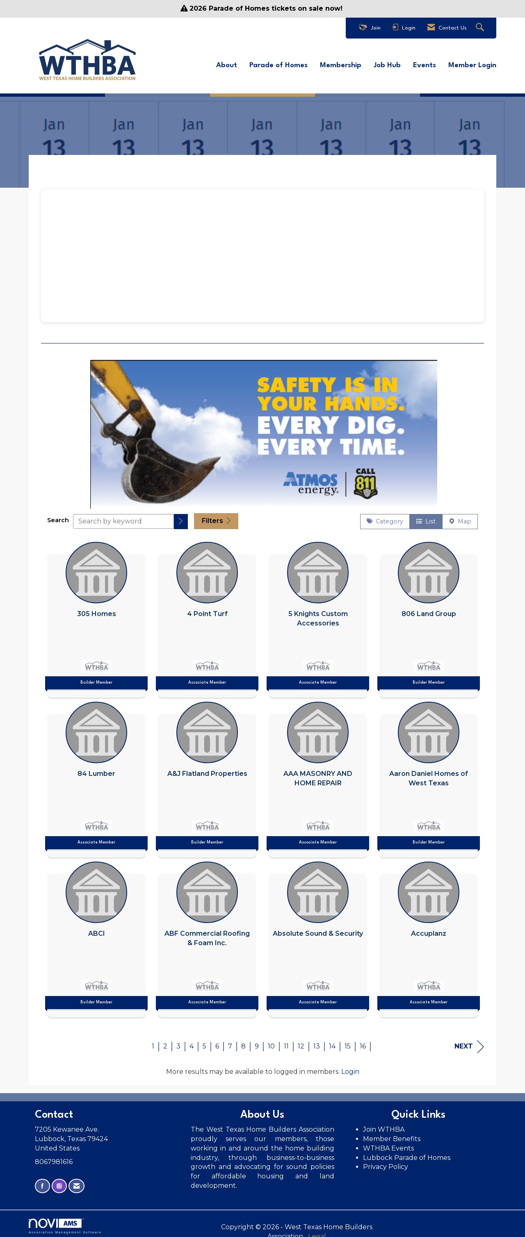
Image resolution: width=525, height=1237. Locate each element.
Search (58, 516)
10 (271, 1042)
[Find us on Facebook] (42, 1182)
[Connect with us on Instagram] (59, 1182)
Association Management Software (65, 1222)
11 (286, 1042)
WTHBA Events (388, 1144)
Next (469, 1042)
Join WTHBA (383, 1125)
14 (332, 1042)
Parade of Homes (278, 63)
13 (316, 1042)
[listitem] (96, 614)
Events (424, 63)
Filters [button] (216, 517)
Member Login (472, 63)
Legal (352, 1223)
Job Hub (387, 63)
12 (301, 1042)
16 (363, 1042)
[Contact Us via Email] (76, 1182)
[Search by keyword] (123, 517)
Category (385, 517)
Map (460, 517)
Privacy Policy (386, 1163)
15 (348, 1042)
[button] (181, 517)
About (226, 63)
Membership (340, 63)
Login (350, 1067)
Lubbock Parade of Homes (406, 1153)
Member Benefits (391, 1135)
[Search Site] (481, 28)
